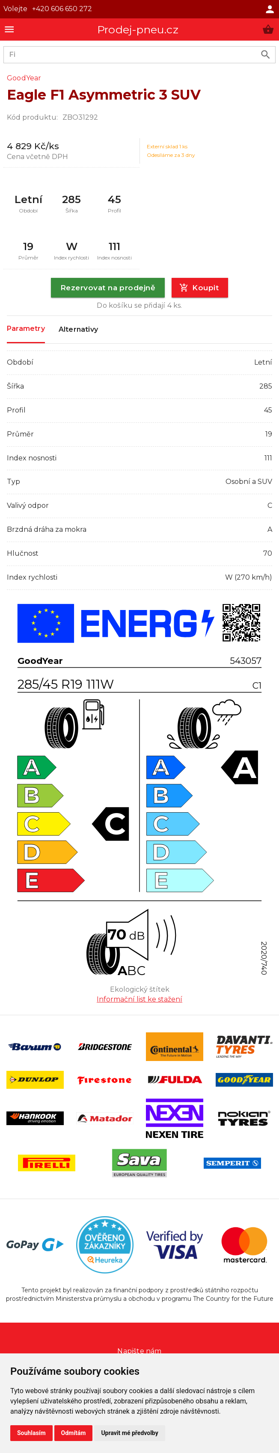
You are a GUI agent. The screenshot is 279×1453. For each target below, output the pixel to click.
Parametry (26, 329)
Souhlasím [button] (31, 1432)
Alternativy (78, 329)
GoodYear (24, 78)
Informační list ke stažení (139, 999)
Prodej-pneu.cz (137, 29)
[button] (268, 29)
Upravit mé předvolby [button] (129, 1432)
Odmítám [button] (73, 1432)
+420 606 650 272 (62, 9)
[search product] (265, 54)
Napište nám (139, 1351)
